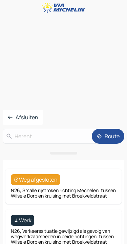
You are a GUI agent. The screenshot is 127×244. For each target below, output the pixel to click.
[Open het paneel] (63, 153)
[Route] (108, 136)
